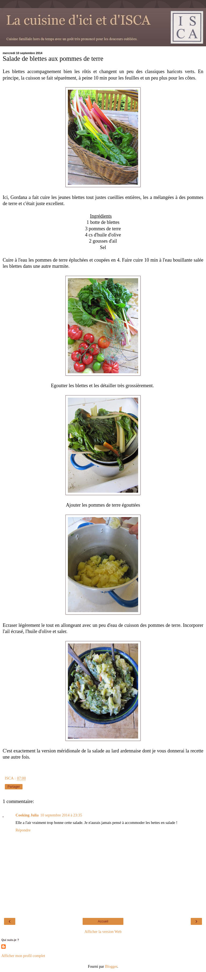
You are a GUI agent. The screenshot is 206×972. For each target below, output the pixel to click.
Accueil (103, 921)
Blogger (111, 966)
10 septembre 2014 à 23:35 (61, 815)
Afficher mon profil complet (23, 956)
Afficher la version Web (103, 931)
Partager (14, 787)
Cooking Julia (27, 815)
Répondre (23, 830)
